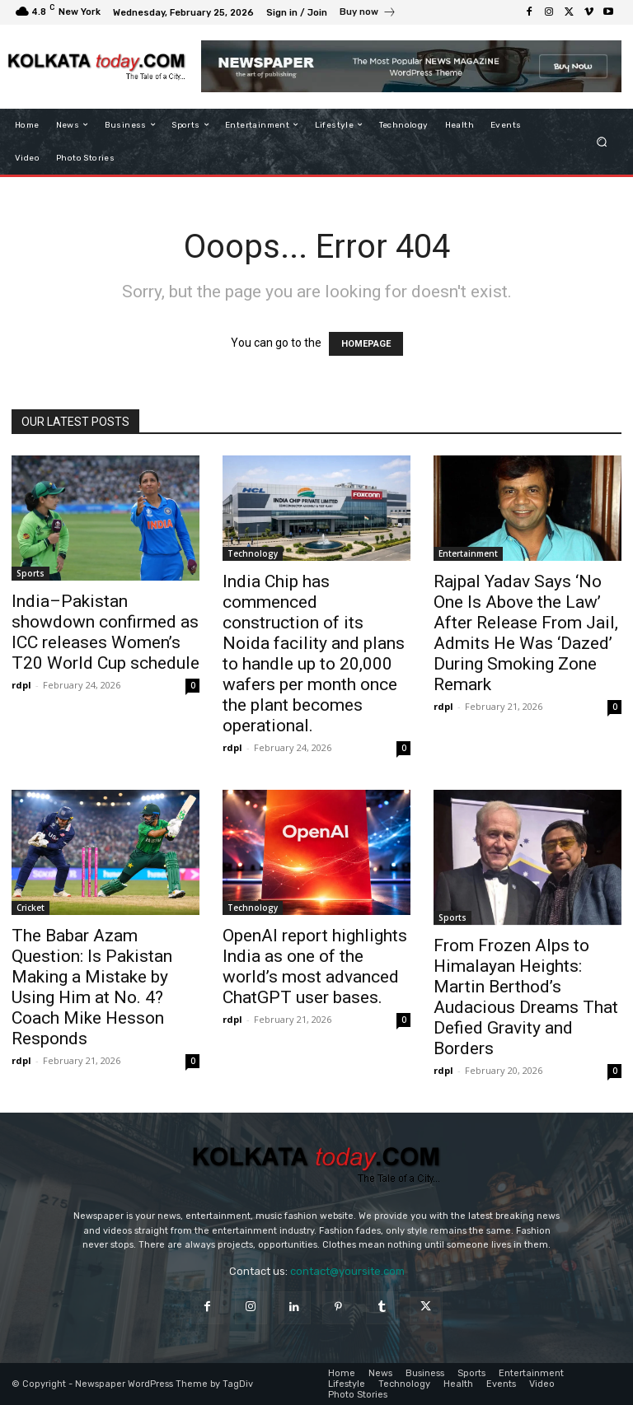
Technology (252, 553)
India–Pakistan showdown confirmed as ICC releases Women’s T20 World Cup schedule (105, 632)
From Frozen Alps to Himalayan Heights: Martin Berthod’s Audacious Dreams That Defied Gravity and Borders (526, 997)
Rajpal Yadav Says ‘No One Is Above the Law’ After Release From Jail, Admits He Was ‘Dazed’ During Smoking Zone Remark (526, 633)
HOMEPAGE (366, 343)
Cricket (30, 907)
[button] (602, 141)
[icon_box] (368, 14)
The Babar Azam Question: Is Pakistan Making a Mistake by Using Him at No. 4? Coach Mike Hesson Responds (92, 987)
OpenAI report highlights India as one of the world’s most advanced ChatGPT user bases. (315, 966)
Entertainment (468, 553)
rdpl (21, 685)
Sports (30, 573)
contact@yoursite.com (347, 1271)
